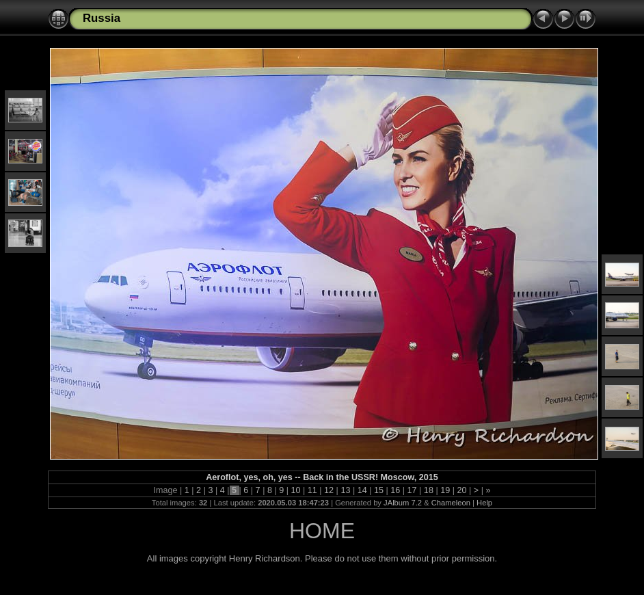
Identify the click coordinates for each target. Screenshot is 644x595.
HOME (322, 530)
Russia (101, 18)
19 (445, 490)
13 (345, 490)
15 (378, 490)
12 (329, 490)
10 (296, 490)
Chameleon (450, 503)
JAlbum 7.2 (403, 503)
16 (395, 490)
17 (412, 490)
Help (484, 503)
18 (428, 490)
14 (362, 490)
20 (462, 490)
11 (312, 490)
